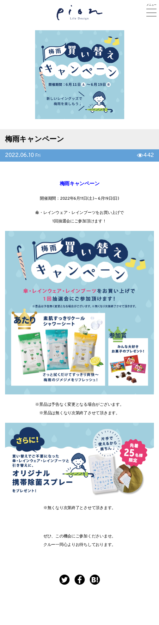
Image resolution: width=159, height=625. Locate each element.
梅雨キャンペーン (34, 139)
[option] (79, 74)
